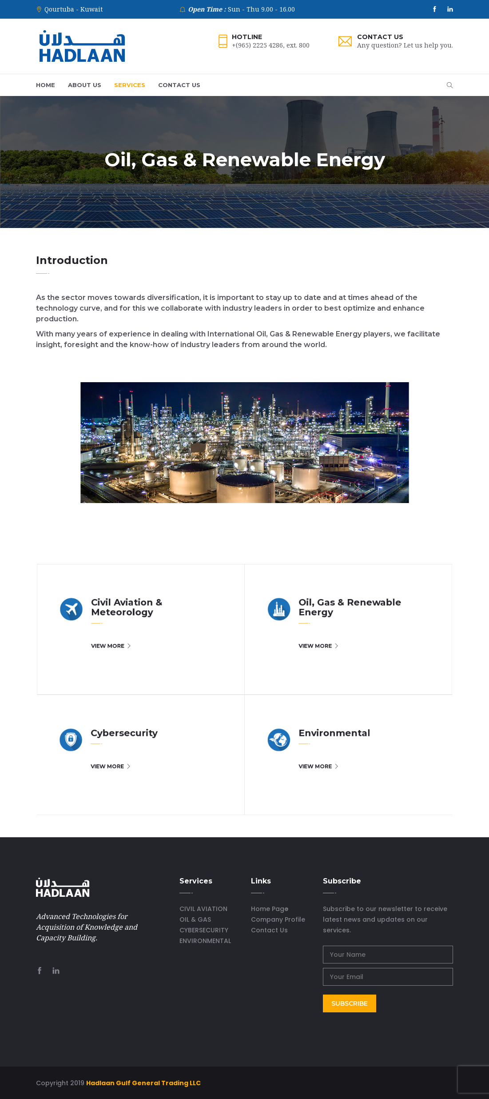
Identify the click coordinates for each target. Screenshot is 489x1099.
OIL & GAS (195, 919)
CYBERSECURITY (203, 930)
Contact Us (380, 37)
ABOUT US (84, 84)
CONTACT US (179, 84)
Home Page (269, 908)
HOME (45, 84)
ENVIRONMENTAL (205, 940)
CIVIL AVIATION (203, 908)
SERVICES (129, 84)
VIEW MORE (181, 668)
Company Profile (278, 919)
